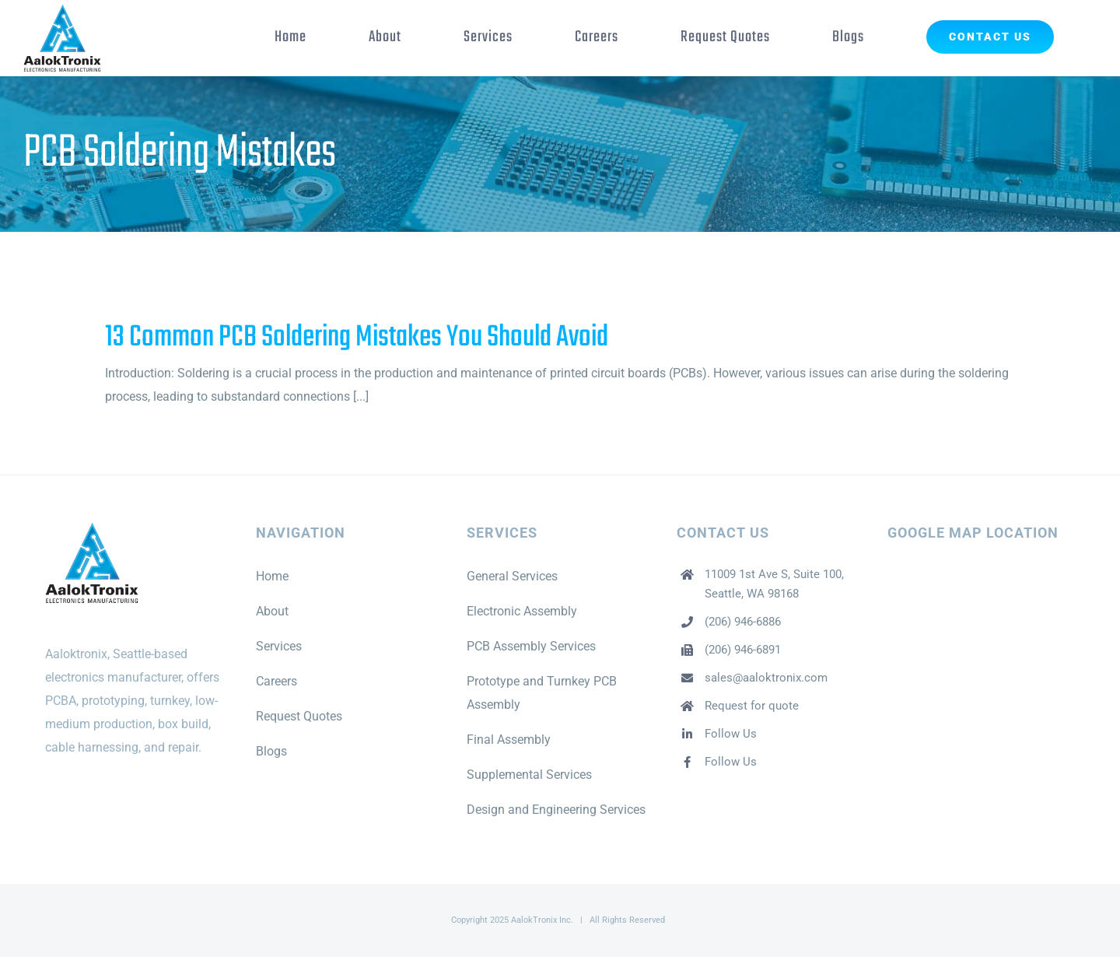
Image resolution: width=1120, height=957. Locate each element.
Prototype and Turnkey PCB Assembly (542, 693)
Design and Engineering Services (556, 809)
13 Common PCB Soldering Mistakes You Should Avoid (356, 337)
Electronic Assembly (522, 611)
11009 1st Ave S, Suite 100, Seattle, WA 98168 (774, 584)
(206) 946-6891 (743, 650)
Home (272, 576)
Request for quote (752, 706)
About (272, 611)
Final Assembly (509, 739)
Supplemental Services (529, 774)
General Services (512, 576)
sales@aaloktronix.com (766, 678)
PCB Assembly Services (531, 646)
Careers (276, 681)
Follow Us (731, 734)
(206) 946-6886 (743, 622)
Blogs (271, 751)
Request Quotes (299, 716)
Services (279, 646)
